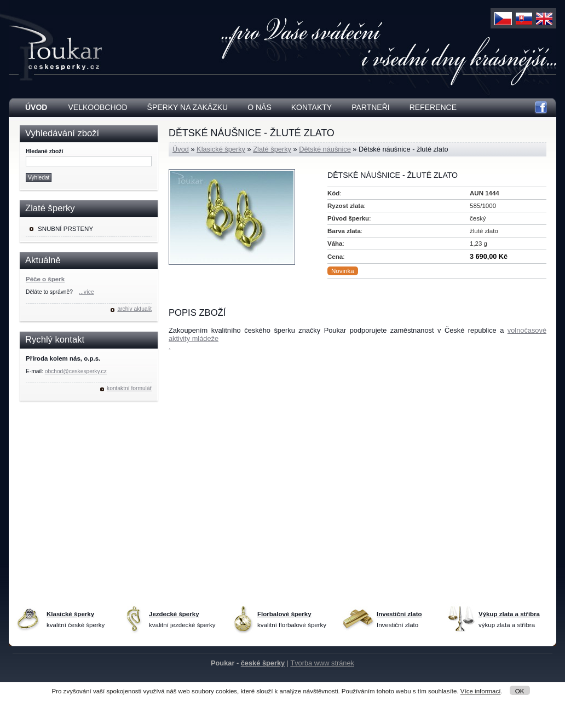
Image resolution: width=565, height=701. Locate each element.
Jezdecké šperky (174, 614)
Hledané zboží (44, 151)
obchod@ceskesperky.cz (76, 371)
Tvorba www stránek (322, 663)
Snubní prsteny (65, 228)
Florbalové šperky (284, 614)
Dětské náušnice (325, 149)
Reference (433, 107)
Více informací (480, 691)
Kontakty (311, 107)
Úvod (180, 149)
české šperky (263, 663)
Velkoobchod (97, 107)
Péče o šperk (45, 279)
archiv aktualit (134, 309)
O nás (259, 107)
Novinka (342, 271)
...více (86, 292)
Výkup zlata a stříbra (509, 614)
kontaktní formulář (129, 388)
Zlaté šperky (272, 149)
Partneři (370, 107)
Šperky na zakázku (187, 107)
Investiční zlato (399, 614)
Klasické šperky (221, 149)
